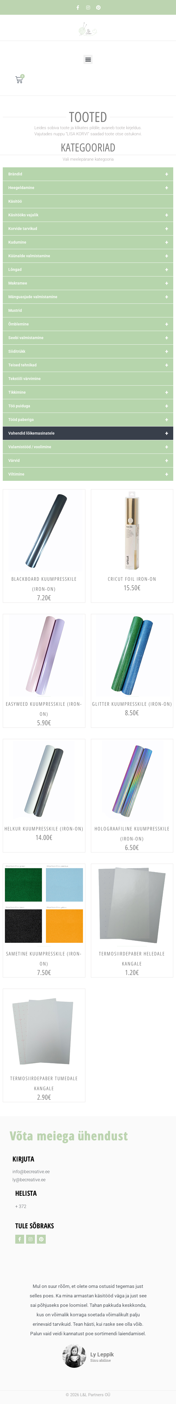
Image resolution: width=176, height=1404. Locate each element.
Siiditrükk (90, 351)
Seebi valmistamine (90, 337)
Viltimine (90, 474)
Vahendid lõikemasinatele (90, 433)
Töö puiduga (90, 406)
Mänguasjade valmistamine (90, 296)
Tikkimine (90, 392)
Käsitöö (15, 201)
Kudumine (90, 242)
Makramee (90, 283)
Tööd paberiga (90, 419)
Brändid (90, 174)
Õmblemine (90, 324)
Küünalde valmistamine (90, 256)
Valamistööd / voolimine (90, 447)
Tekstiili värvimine (24, 378)
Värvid (90, 460)
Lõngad (90, 269)
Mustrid (15, 310)
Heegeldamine (90, 187)
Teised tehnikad (90, 365)
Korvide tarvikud (90, 228)
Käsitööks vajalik (90, 215)
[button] (88, 59)
